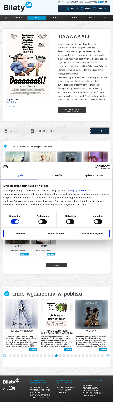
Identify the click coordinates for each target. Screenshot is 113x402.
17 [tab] (71, 355)
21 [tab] (87, 355)
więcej (57, 265)
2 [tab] (14, 355)
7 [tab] (33, 355)
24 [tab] (98, 355)
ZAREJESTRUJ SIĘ (75, 2)
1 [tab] (10, 355)
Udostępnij (10, 106)
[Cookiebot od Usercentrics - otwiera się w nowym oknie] (97, 167)
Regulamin (87, 386)
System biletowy (63, 390)
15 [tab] (64, 355)
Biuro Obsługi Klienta (39, 387)
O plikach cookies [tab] (93, 175)
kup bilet (24, 254)
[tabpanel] (21, 326)
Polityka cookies (90, 391)
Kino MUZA (11, 102)
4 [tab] (22, 355)
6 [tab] (29, 355)
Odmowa (20, 233)
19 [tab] (79, 355)
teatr (55, 18)
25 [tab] (102, 355)
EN (106, 2)
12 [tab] (52, 355)
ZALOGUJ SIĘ (91, 2)
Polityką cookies (77, 190)
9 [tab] (41, 355)
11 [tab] (48, 355)
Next (108, 355)
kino (37, 18)
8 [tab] (37, 355)
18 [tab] (75, 355)
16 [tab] (68, 355)
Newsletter (35, 392)
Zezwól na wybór (56, 233)
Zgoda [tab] (19, 175)
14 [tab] (60, 355)
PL (100, 2)
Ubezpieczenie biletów (39, 397)
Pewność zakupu (90, 388)
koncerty (18, 18)
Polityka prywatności (93, 393)
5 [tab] (25, 355)
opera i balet (92, 18)
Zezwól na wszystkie (92, 233)
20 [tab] (83, 355)
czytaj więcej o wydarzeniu (72, 110)
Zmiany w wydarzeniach (40, 395)
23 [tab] (94, 355)
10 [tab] (45, 355)
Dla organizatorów (65, 387)
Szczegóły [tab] (56, 175)
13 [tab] (56, 355)
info (99, 130)
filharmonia (74, 18)
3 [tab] (18, 355)
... (106, 17)
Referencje (61, 392)
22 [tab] (90, 355)
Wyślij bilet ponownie (40, 390)
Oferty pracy (89, 396)
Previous (4, 355)
